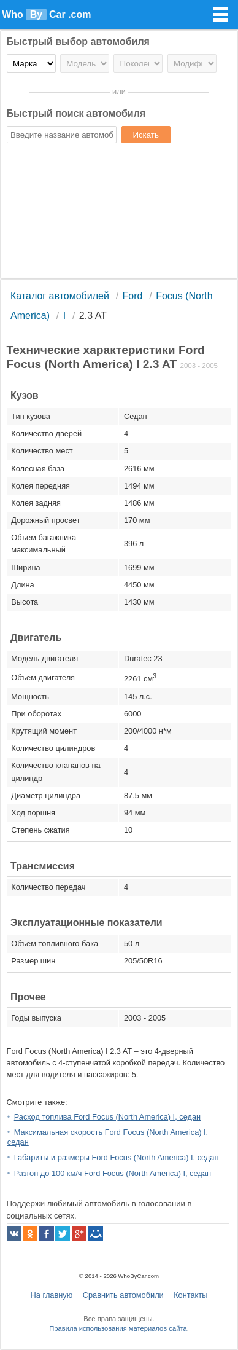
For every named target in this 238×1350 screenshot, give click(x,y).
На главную (52, 1295)
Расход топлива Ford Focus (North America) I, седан (107, 1116)
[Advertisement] (119, 212)
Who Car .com (46, 14)
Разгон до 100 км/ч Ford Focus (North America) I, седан (112, 1173)
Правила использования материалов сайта (117, 1328)
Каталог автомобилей (59, 296)
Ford (133, 296)
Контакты (190, 1295)
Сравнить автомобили (123, 1295)
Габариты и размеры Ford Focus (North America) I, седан (116, 1157)
